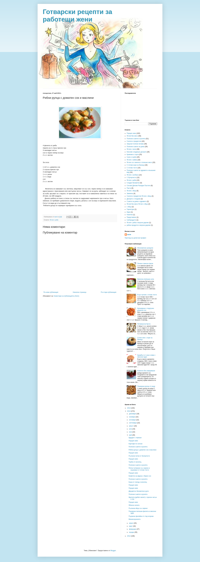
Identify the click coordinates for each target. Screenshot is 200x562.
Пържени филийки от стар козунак (141, 516)
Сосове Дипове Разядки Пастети (138, 185)
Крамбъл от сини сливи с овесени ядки (146, 356)
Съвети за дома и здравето (136, 201)
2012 (129, 536)
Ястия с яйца (131, 191)
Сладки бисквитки (133, 183)
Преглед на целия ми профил (135, 238)
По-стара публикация (108, 292)
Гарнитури (130, 209)
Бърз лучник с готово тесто (147, 295)
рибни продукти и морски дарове (138, 225)
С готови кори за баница (135, 165)
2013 (129, 411)
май (130, 435)
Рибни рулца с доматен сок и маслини (142, 450)
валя (129, 234)
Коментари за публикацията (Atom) (66, 296)
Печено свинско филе (145, 263)
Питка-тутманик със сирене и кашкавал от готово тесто (139, 469)
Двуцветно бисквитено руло (139, 491)
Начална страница (79, 292)
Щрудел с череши (135, 438)
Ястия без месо (132, 136)
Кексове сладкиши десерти (136, 152)
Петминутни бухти (143, 324)
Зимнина (130, 193)
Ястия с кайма (132, 160)
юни (130, 432)
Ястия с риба (54, 220)
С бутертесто (131, 177)
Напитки (130, 215)
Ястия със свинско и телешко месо (139, 162)
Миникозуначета (134, 519)
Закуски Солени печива (135, 144)
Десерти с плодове (133, 199)
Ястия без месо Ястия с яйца (137, 204)
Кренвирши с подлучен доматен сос (145, 309)
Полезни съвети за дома (135, 146)
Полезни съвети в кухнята (136, 139)
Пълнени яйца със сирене (138, 508)
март (131, 526)
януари (131, 532)
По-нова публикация (50, 292)
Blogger (113, 550)
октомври (132, 420)
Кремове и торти (133, 154)
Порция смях (131, 133)
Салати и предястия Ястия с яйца (139, 196)
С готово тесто (132, 168)
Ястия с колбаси (132, 175)
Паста (129, 188)
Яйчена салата (134, 505)
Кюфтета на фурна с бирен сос (140, 476)
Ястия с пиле (131, 149)
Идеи (128, 212)
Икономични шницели (145, 248)
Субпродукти (131, 220)
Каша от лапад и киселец (138, 482)
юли (130, 429)
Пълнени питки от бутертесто (139, 456)
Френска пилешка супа (145, 279)
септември (133, 423)
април (131, 523)
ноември (132, 417)
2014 (129, 408)
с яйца (129, 207)
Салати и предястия (134, 141)
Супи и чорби (131, 157)
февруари (133, 529)
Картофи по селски (135, 444)
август (131, 426)
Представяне (131, 217)
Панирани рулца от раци (146, 386)
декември (132, 414)
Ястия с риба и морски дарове (138, 223)
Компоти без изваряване (146, 371)
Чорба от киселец (135, 462)
